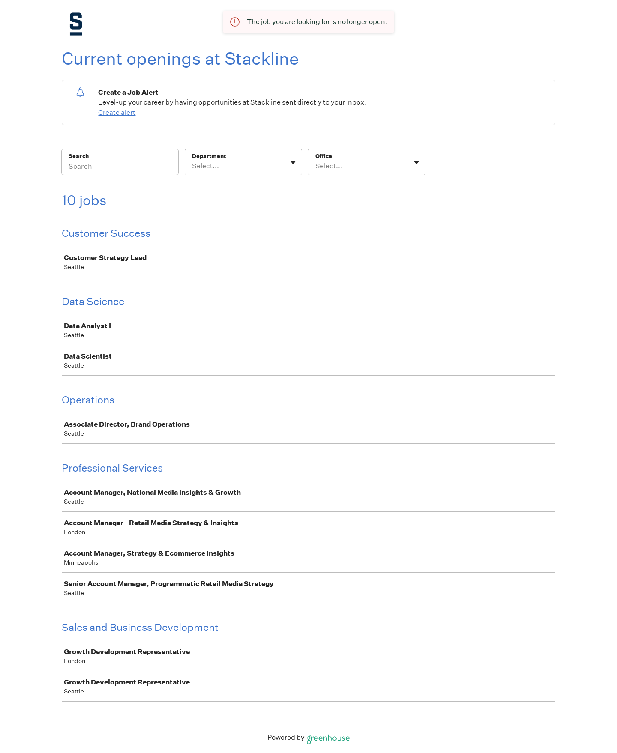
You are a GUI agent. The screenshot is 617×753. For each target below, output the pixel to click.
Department (209, 156)
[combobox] (192, 166)
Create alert (116, 112)
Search (79, 156)
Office (323, 156)
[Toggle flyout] (293, 163)
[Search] (120, 167)
